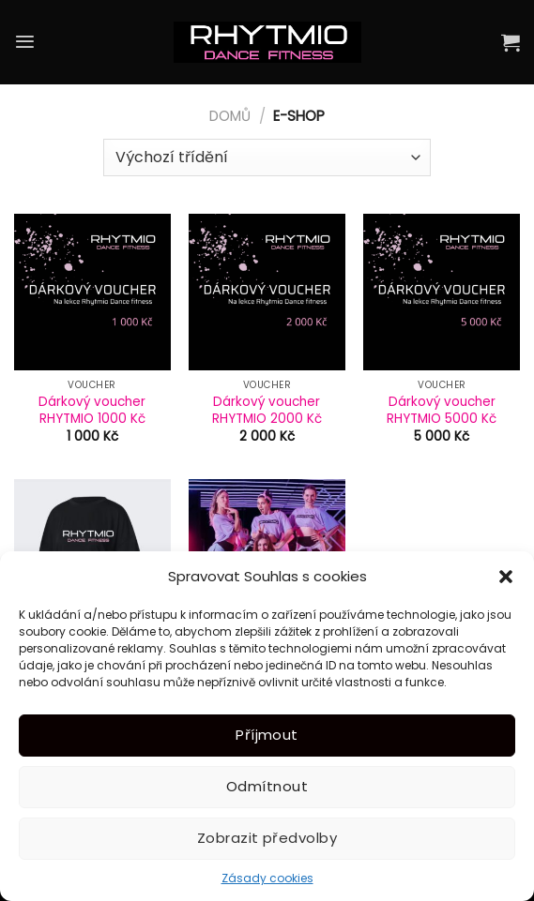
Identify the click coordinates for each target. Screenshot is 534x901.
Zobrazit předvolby (267, 838)
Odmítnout (267, 786)
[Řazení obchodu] (267, 157)
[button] (505, 576)
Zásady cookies (267, 878)
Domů (230, 116)
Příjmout (267, 734)
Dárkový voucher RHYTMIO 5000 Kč (441, 410)
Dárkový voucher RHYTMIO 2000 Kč (267, 410)
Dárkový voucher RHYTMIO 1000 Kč (91, 410)
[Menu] (25, 42)
